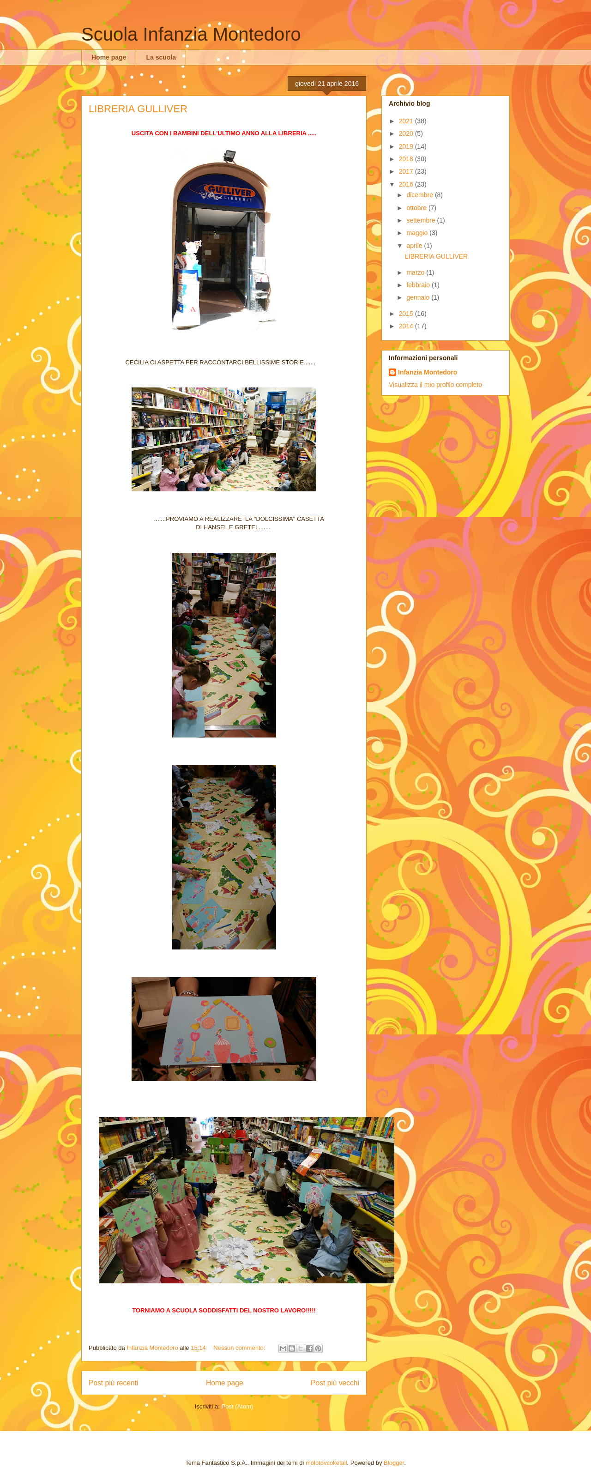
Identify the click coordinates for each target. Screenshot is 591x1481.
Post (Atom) (237, 1406)
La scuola (161, 57)
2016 (407, 184)
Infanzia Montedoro (427, 372)
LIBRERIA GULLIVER (138, 109)
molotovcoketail (326, 1462)
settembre (421, 220)
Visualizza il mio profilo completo (435, 384)
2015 (407, 313)
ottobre (417, 208)
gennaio (418, 297)
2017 (407, 171)
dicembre (420, 195)
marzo (416, 272)
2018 (407, 159)
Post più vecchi (335, 1383)
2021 (407, 121)
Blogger (394, 1462)
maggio (417, 232)
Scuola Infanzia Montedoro (191, 34)
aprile (415, 245)
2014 (407, 326)
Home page (108, 57)
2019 (407, 146)
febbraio (418, 285)
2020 (407, 133)
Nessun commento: (240, 1347)
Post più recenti (113, 1383)
